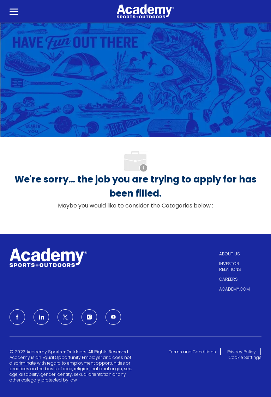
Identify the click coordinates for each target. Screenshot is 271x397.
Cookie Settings (245, 357)
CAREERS (228, 279)
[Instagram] (89, 317)
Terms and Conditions (192, 352)
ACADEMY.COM (234, 289)
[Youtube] (113, 317)
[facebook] (17, 317)
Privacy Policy (241, 352)
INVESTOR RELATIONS (230, 266)
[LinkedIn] (41, 317)
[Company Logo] (143, 11)
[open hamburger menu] (14, 11)
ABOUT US (229, 254)
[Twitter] (65, 317)
